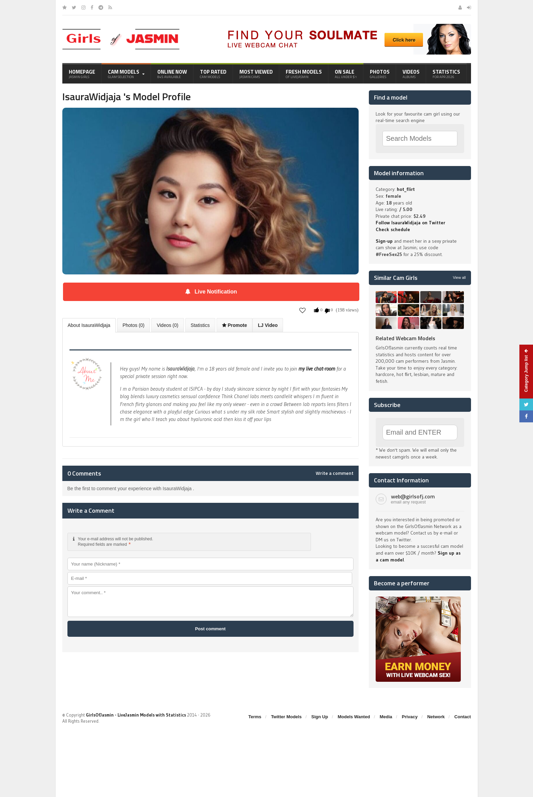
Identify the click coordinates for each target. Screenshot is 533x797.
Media (386, 716)
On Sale (346, 73)
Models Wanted (354, 716)
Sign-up (384, 241)
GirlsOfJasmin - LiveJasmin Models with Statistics (136, 715)
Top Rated (213, 73)
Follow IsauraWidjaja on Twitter (410, 223)
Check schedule (393, 229)
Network (435, 716)
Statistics (446, 73)
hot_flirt (406, 189)
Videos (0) (167, 325)
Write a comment (335, 473)
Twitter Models (286, 716)
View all (459, 277)
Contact (462, 716)
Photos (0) (134, 325)
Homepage (82, 73)
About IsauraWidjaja (89, 325)
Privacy (410, 716)
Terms (254, 716)
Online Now (172, 73)
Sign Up (319, 716)
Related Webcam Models (405, 338)
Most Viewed (256, 73)
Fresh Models (304, 73)
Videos (411, 73)
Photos (380, 73)
